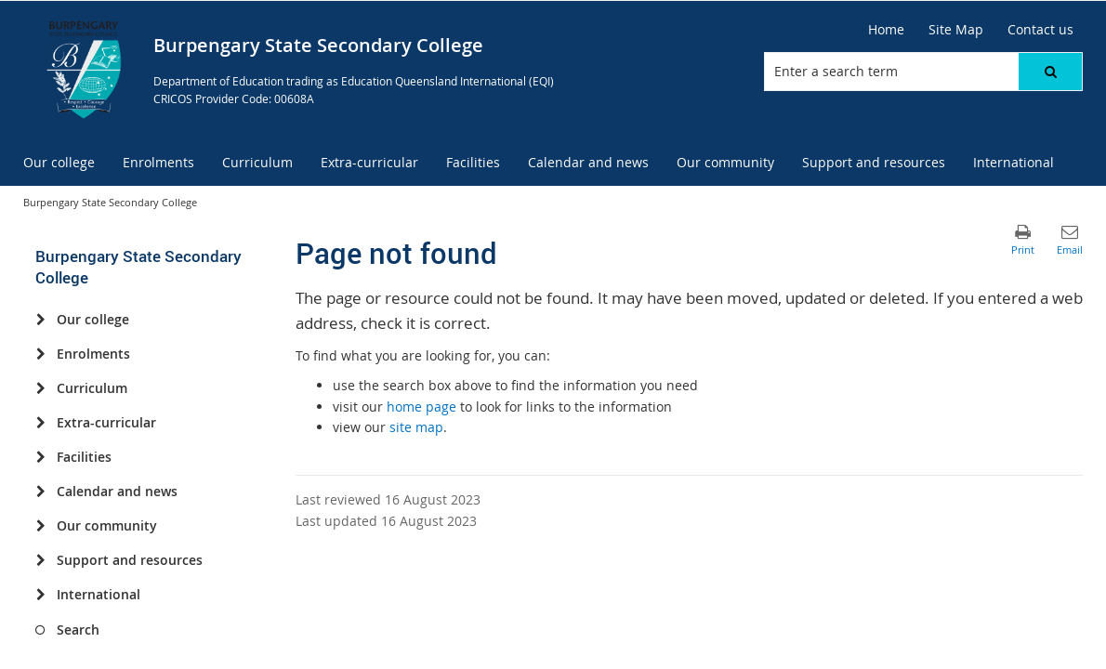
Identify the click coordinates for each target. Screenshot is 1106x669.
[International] (40, 594)
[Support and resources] (40, 560)
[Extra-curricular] (40, 422)
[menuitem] (59, 163)
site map (416, 427)
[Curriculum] (40, 388)
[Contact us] (1040, 30)
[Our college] (40, 319)
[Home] (886, 30)
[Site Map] (956, 30)
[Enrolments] (40, 354)
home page (421, 406)
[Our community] (40, 526)
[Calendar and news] (40, 491)
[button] (1050, 71)
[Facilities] (40, 457)
